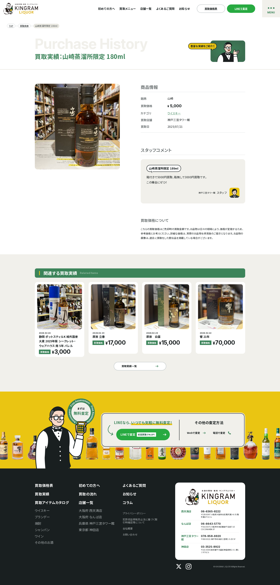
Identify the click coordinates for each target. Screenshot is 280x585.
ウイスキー (174, 113)
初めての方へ (106, 9)
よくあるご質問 (165, 9)
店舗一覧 (146, 9)
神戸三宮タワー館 (190, 537)
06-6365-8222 (211, 511)
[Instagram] (188, 567)
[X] (178, 566)
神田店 (185, 546)
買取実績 (24, 25)
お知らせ (184, 9)
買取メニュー (127, 9)
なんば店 (186, 523)
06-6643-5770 (211, 524)
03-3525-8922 (210, 547)
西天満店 (186, 511)
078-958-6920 (211, 536)
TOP (11, 25)
